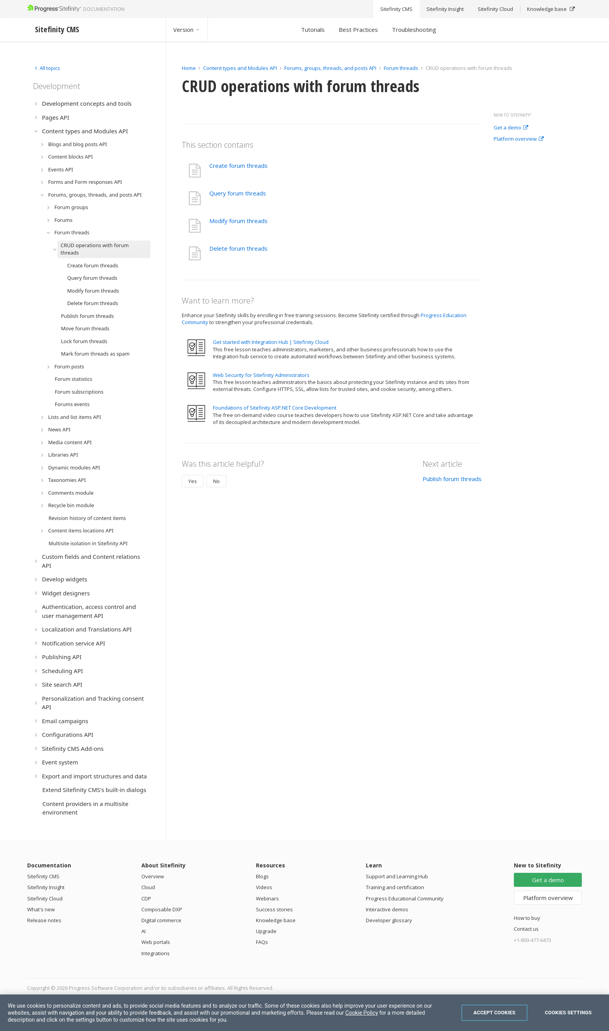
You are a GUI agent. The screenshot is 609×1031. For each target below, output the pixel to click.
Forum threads (401, 68)
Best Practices (358, 29)
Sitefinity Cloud (45, 898)
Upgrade (266, 931)
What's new (41, 909)
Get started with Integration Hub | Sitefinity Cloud (271, 341)
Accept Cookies (494, 1012)
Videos (264, 887)
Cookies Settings (568, 1012)
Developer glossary (389, 920)
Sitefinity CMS (43, 876)
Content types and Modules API (240, 68)
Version (186, 29)
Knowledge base (276, 920)
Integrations (155, 953)
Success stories (274, 909)
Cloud (148, 887)
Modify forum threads (238, 221)
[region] (304, 1012)
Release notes (44, 920)
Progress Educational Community (405, 898)
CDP (146, 898)
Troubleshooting (414, 29)
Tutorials (313, 29)
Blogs (262, 876)
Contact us (526, 928)
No (216, 481)
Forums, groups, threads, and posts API (330, 68)
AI (143, 931)
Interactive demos (387, 909)
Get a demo (511, 128)
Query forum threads (237, 193)
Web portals (155, 942)
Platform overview (519, 139)
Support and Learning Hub (397, 876)
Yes (192, 481)
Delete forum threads (238, 248)
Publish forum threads (452, 479)
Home (189, 68)
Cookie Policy (361, 1013)
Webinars (267, 898)
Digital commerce (161, 920)
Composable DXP (161, 909)
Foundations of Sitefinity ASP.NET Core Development (274, 407)
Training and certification (395, 887)
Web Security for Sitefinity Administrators (261, 375)
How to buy (527, 917)
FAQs (262, 942)
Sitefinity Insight (45, 887)
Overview (152, 876)
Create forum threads (238, 165)
